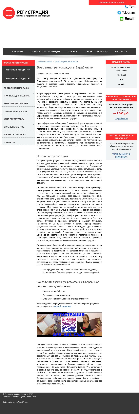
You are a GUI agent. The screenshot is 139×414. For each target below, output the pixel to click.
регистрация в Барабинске (66, 61)
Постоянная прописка (17, 88)
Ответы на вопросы (15, 111)
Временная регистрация (16, 63)
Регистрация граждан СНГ (18, 78)
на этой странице (62, 306)
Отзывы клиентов (14, 127)
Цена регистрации (14, 119)
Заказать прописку (96, 51)
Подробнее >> (121, 118)
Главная (17, 51)
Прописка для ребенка (17, 96)
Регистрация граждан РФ (17, 70)
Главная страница (44, 61)
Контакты (121, 51)
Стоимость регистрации (45, 51)
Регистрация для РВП (16, 103)
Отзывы (72, 51)
